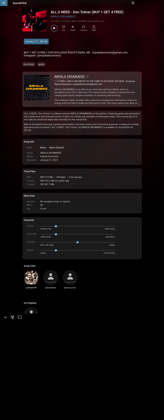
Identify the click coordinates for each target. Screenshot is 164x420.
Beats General (56, 147)
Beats (43, 147)
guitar (41, 64)
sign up (35, 353)
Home (28, 386)
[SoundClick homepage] (20, 3)
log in (46, 353)
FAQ (36, 386)
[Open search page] (161, 3)
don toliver (29, 64)
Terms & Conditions (51, 386)
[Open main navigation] (3, 3)
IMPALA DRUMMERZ (63, 16)
